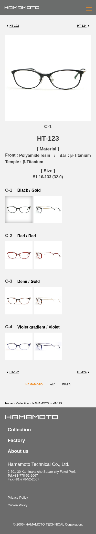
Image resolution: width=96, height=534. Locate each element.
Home (9, 403)
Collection (22, 403)
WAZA (66, 384)
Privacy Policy (18, 497)
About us (18, 451)
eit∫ (52, 384)
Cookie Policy (17, 505)
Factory (16, 440)
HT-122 (14, 25)
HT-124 (82, 25)
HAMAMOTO (33, 384)
